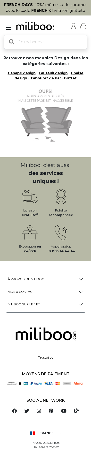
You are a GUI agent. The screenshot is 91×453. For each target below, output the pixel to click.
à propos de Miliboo (26, 279)
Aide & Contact (21, 292)
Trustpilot (45, 357)
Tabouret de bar (45, 78)
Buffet (70, 78)
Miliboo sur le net (24, 304)
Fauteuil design (53, 73)
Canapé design (22, 73)
